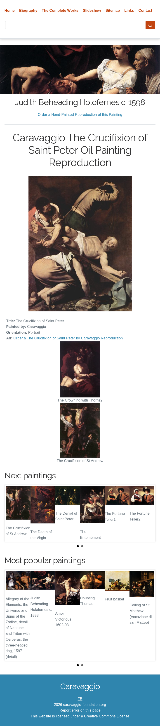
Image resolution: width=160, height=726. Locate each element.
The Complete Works (60, 10)
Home (10, 10)
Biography (28, 10)
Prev (11, 513)
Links (129, 10)
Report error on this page (80, 710)
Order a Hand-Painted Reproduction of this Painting (80, 115)
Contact (145, 10)
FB (80, 699)
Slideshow (92, 10)
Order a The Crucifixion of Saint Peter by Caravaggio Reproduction (68, 338)
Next (148, 513)
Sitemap (113, 10)
